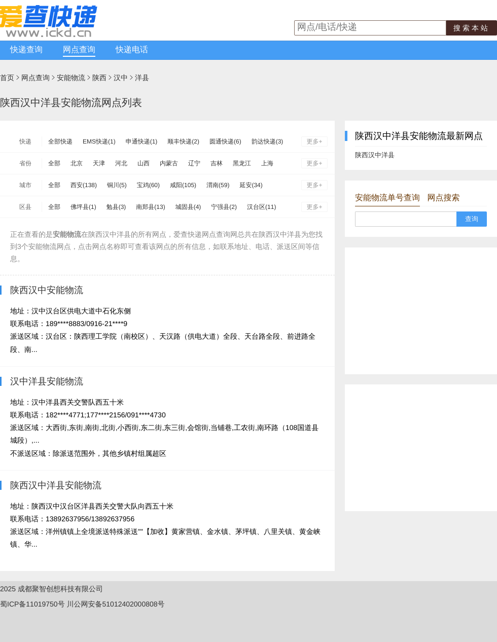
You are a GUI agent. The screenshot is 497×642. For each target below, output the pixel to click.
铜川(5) (117, 185)
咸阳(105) (183, 185)
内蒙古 (169, 163)
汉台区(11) (261, 206)
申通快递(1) (142, 141)
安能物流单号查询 (387, 198)
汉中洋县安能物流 (46, 381)
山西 (143, 163)
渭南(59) (217, 185)
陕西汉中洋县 (375, 155)
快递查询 (26, 50)
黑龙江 (242, 163)
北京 (76, 163)
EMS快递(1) (99, 141)
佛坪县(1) (83, 206)
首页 (7, 78)
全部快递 (60, 141)
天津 (99, 163)
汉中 (121, 78)
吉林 (216, 163)
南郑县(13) (150, 206)
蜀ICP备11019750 (29, 604)
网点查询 (79, 50)
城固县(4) (188, 206)
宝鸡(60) (148, 185)
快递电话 (132, 50)
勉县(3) (116, 206)
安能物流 (71, 78)
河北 (121, 163)
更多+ (314, 141)
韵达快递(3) (267, 141)
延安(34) (250, 185)
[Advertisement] (421, 310)
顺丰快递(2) (183, 141)
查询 (471, 219)
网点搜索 (443, 198)
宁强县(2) (224, 206)
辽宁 (194, 163)
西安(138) (83, 185)
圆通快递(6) (225, 141)
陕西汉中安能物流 (46, 290)
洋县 (142, 78)
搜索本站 (471, 28)
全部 (54, 163)
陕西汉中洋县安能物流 (55, 485)
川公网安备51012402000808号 (116, 604)
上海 (267, 163)
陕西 (99, 78)
